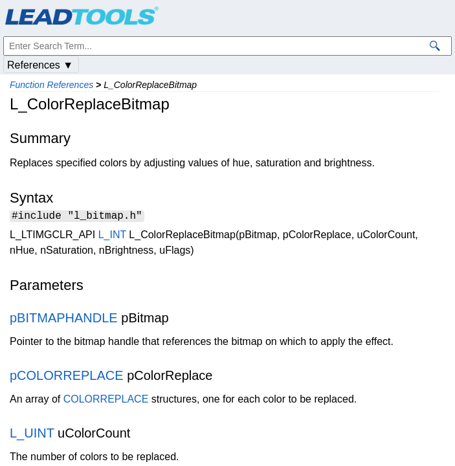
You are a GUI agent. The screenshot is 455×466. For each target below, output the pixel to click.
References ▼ (40, 65)
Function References (51, 85)
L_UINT (32, 435)
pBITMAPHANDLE (64, 320)
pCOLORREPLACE (67, 377)
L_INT (112, 236)
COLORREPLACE (106, 400)
